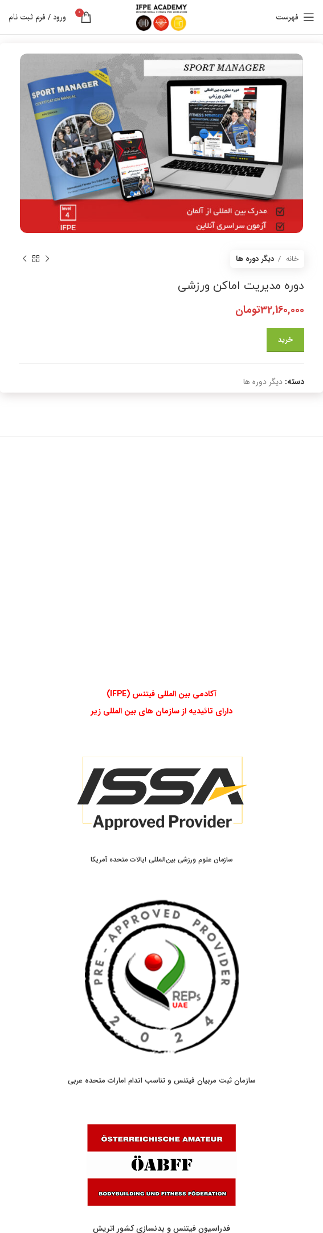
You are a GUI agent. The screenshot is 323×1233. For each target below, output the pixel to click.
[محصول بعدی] (24, 258)
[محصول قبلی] (47, 258)
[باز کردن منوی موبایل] (295, 17)
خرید (285, 340)
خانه (291, 259)
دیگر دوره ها (255, 259)
